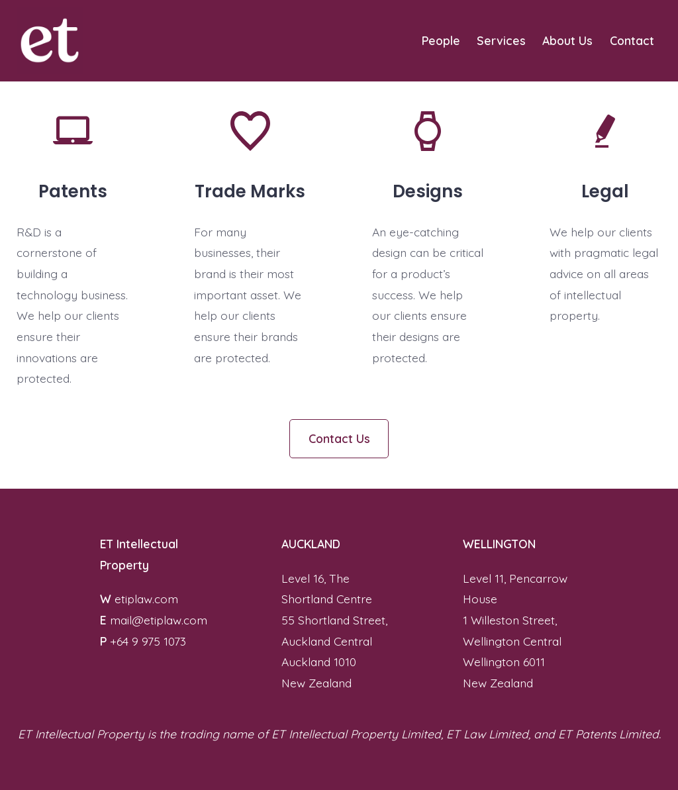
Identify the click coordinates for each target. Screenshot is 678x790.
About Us (567, 40)
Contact (632, 40)
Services (501, 40)
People (441, 40)
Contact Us (339, 438)
